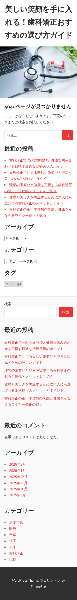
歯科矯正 (16, 553)
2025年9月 (17, 495)
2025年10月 (18, 489)
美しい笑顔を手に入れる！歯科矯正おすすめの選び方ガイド (38, 22)
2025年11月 (18, 483)
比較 (12, 559)
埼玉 (12, 541)
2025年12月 (18, 476)
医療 (12, 528)
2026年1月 (17, 470)
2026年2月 (17, 464)
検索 (7, 304)
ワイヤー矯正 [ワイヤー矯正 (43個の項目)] (14, 284)
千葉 (12, 534)
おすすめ (16, 522)
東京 (12, 547)
